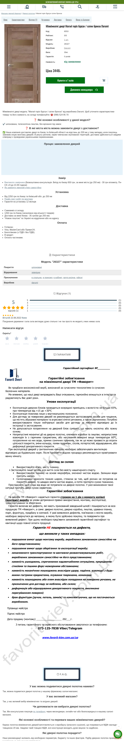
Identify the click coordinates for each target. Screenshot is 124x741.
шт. (66, 40)
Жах (7, 344)
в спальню (37, 277)
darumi (35, 283)
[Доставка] (44, 7)
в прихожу (47, 277)
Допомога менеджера (84, 90)
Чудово (45, 344)
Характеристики (18, 19)
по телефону (39, 711)
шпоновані (37, 267)
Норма (26, 344)
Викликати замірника (14, 182)
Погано (16, 344)
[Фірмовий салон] (97, 7)
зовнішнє (36, 272)
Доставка (57, 19)
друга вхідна (69, 277)
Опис (5, 19)
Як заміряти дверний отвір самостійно (22, 188)
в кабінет (58, 277)
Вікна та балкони (82, 19)
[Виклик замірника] (26, 7)
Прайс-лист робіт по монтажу (18, 199)
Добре (35, 344)
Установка (45, 19)
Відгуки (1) (33, 19)
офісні (79, 277)
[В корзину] (104, 80)
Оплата (69, 19)
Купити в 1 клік (65, 80)
